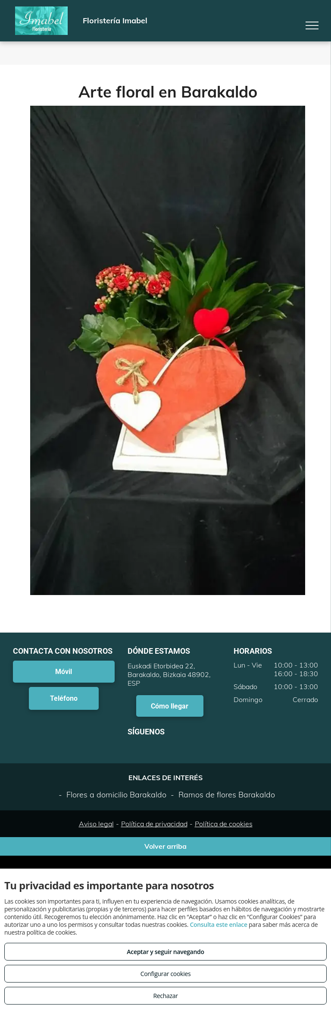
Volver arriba (165, 846)
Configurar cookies (166, 974)
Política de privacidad (154, 823)
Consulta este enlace (218, 924)
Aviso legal (96, 823)
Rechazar (165, 996)
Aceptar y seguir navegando (165, 952)
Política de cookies (224, 823)
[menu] (312, 25)
